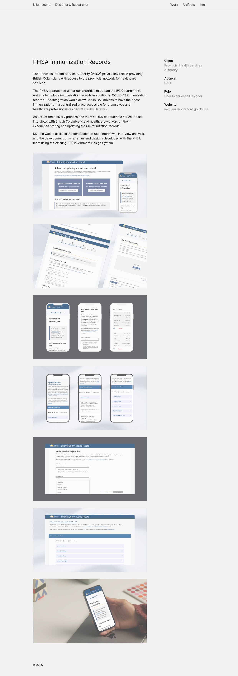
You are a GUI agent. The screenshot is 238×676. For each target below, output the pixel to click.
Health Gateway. (95, 109)
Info (202, 5)
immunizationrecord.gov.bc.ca (186, 109)
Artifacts (189, 5)
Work (174, 5)
